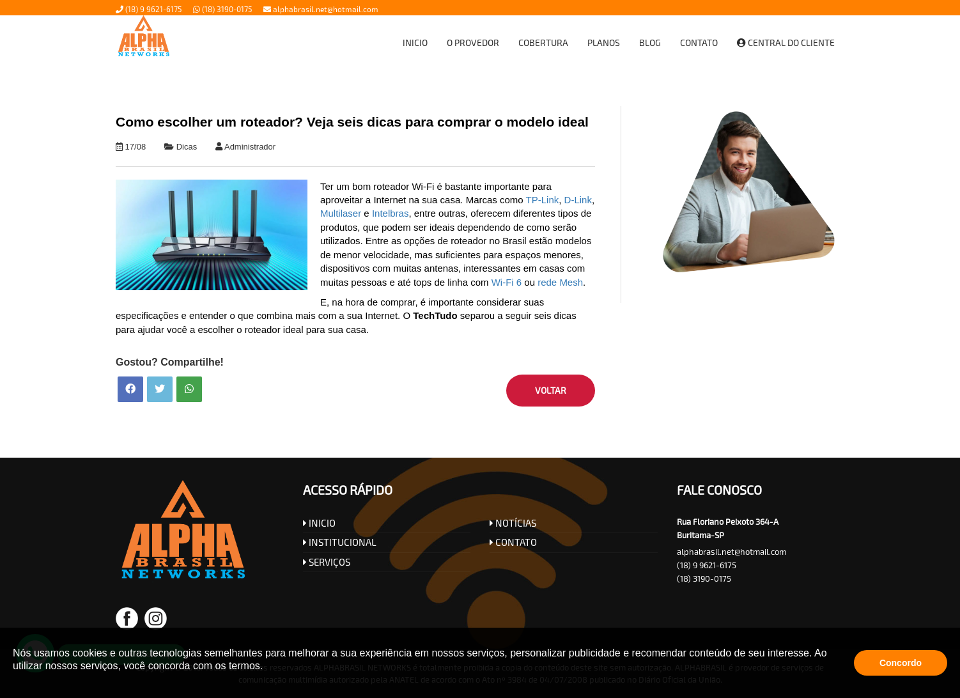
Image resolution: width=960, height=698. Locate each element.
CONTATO (513, 542)
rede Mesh (560, 282)
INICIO (319, 523)
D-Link (578, 199)
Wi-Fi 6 (507, 282)
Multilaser (340, 213)
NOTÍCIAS (513, 523)
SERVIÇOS (326, 562)
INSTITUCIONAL (339, 542)
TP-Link (542, 199)
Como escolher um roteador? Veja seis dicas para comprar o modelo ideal (352, 121)
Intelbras (390, 213)
